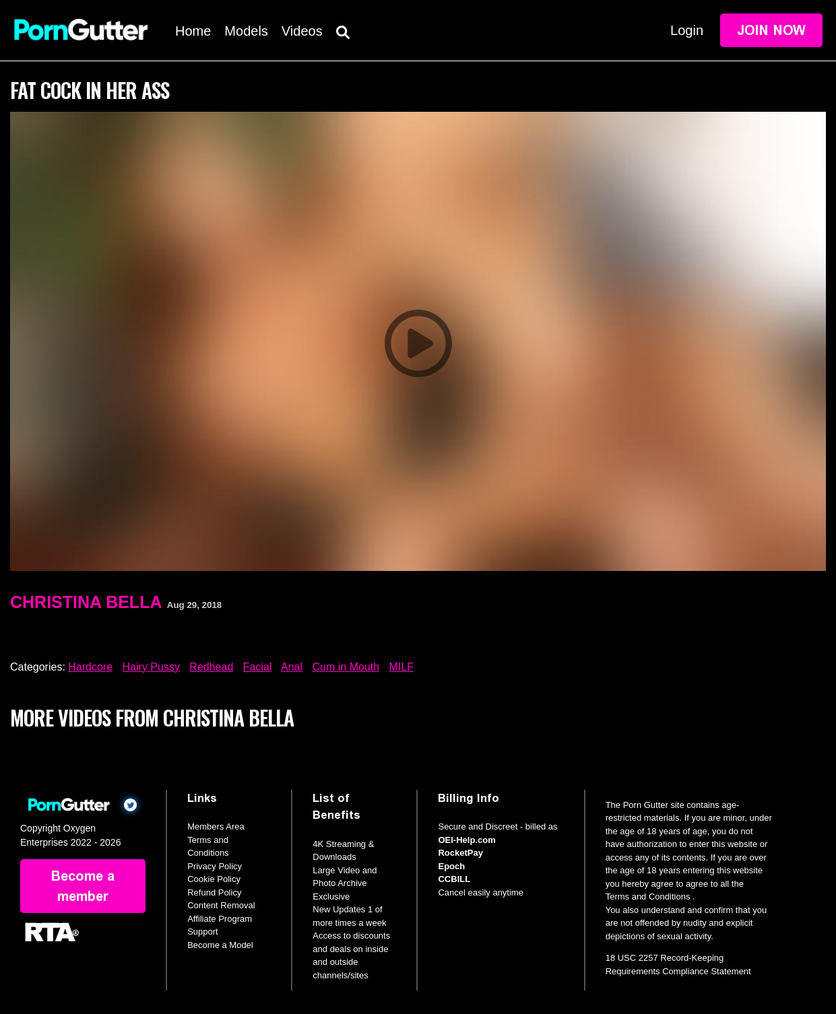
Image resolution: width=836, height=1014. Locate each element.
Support (202, 931)
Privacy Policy (214, 866)
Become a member (83, 886)
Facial (257, 667)
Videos (302, 31)
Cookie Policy (213, 879)
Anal (291, 667)
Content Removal (221, 905)
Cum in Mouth (346, 667)
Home (193, 31)
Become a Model (220, 945)
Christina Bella (86, 602)
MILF (401, 667)
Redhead (211, 667)
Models (245, 31)
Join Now (771, 30)
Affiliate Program (219, 919)
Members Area (216, 826)
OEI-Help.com (466, 840)
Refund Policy (214, 892)
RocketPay (460, 853)
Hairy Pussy (151, 667)
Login (686, 30)
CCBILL (454, 879)
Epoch (451, 866)
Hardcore (90, 667)
